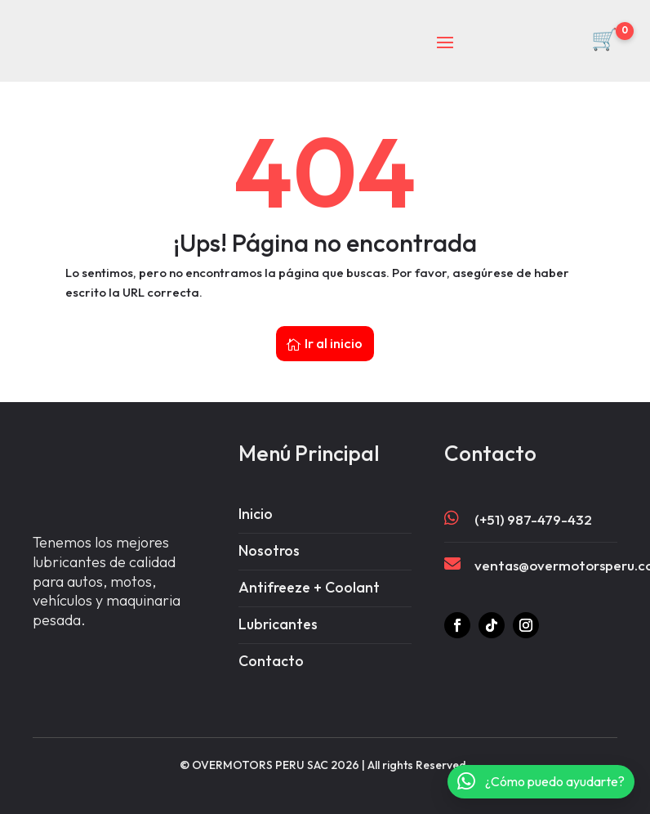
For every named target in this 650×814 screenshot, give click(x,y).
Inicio (255, 499)
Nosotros (269, 537)
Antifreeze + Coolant (310, 575)
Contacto (271, 650)
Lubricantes (279, 612)
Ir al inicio (334, 328)
